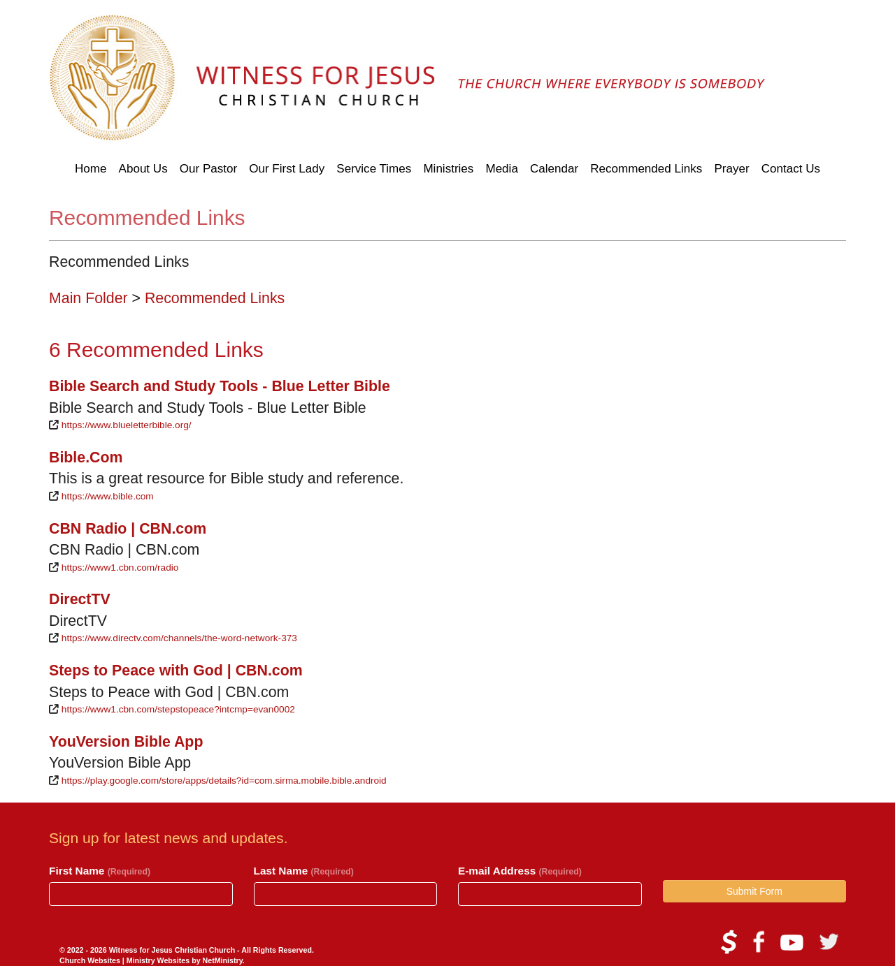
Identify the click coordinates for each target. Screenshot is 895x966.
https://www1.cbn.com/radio (120, 567)
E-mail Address (520, 871)
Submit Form (754, 891)
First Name (99, 871)
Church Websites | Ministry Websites (125, 960)
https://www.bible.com (108, 496)
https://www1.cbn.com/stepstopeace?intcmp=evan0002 (178, 709)
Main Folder (88, 298)
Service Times (373, 168)
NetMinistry (223, 960)
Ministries (448, 168)
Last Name (304, 871)
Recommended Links (646, 168)
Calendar (554, 168)
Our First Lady (286, 168)
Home (90, 168)
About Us (143, 168)
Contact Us (790, 168)
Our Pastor (208, 168)
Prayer (731, 168)
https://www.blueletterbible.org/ (127, 425)
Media (501, 168)
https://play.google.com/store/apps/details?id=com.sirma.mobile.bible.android (224, 780)
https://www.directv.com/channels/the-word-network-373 (179, 638)
